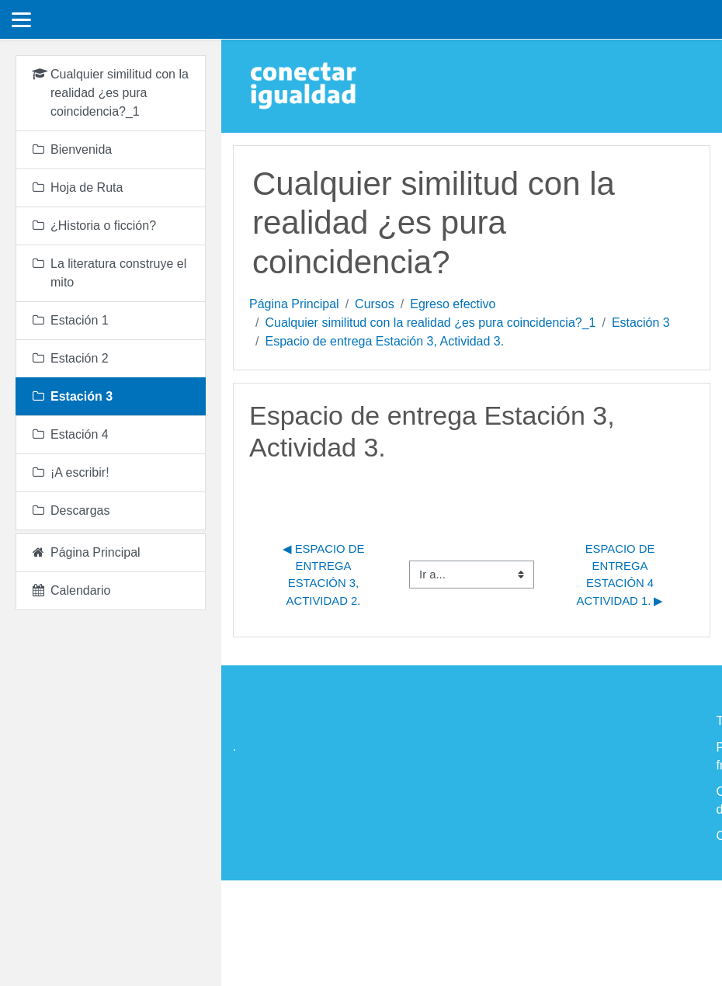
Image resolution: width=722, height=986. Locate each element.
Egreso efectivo (452, 304)
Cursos (374, 304)
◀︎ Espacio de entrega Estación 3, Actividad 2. (325, 575)
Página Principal (294, 304)
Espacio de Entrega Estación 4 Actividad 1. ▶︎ (620, 575)
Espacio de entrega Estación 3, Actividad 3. (384, 341)
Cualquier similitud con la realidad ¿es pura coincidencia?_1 (430, 322)
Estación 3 (641, 322)
